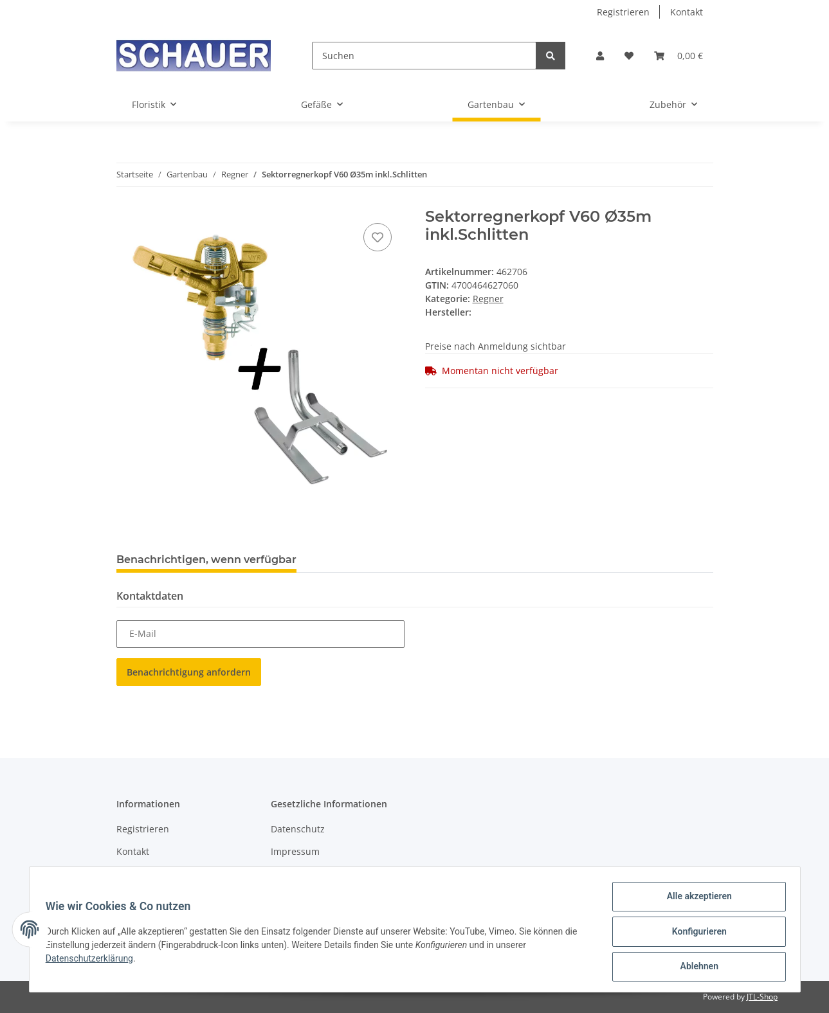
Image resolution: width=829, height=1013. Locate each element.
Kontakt (686, 12)
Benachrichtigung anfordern (189, 672)
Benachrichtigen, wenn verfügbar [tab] (206, 559)
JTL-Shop (762, 996)
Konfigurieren (695, 934)
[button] (600, 55)
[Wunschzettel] (629, 55)
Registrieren (623, 12)
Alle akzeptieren (694, 900)
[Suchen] (424, 55)
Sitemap (134, 874)
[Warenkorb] (678, 55)
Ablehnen (695, 967)
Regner (488, 298)
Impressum (295, 851)
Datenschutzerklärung (94, 961)
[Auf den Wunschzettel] (377, 237)
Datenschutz (298, 829)
